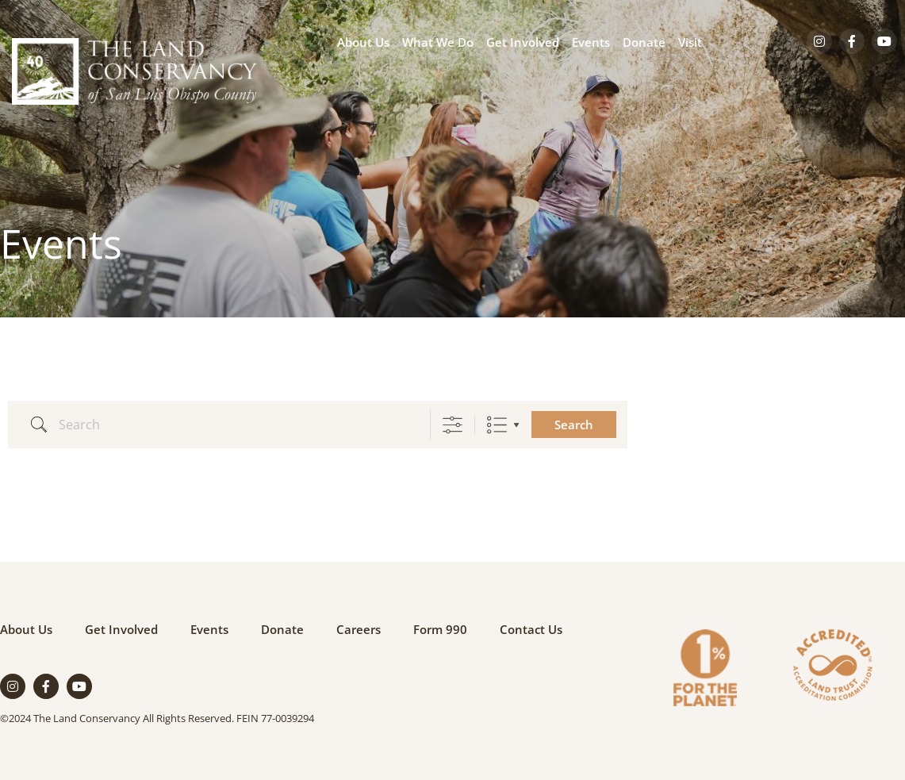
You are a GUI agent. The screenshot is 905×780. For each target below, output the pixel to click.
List (497, 425)
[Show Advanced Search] (452, 425)
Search (573, 424)
